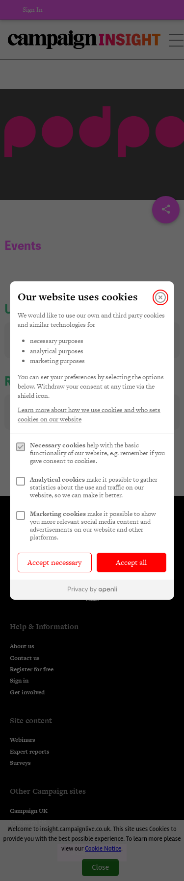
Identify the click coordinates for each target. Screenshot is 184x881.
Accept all (131, 562)
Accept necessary (54, 562)
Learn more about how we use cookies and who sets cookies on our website (89, 414)
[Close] (160, 297)
